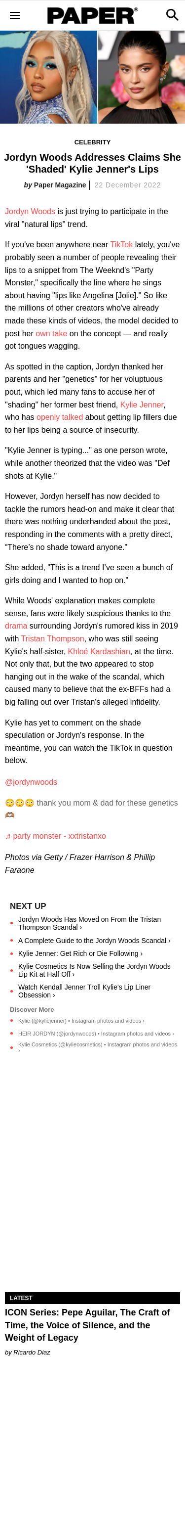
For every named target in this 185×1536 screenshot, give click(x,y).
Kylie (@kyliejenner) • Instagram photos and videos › (81, 1021)
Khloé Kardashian (99, 651)
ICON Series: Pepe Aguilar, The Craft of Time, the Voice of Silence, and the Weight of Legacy (87, 1325)
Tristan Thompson (52, 638)
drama (16, 626)
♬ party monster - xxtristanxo (55, 836)
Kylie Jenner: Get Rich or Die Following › (80, 953)
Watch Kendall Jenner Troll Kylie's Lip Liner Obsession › (84, 991)
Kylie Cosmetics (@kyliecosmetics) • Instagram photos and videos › (97, 1047)
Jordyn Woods (30, 211)
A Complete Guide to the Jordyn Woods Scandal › (94, 941)
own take (51, 333)
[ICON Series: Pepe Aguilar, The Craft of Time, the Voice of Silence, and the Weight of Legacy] (92, 1248)
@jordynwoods (31, 782)
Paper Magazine (60, 185)
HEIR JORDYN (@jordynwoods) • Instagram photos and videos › (96, 1034)
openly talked (60, 417)
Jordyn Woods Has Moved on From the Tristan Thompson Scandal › (89, 923)
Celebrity (92, 142)
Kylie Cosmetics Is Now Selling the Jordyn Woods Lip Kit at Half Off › (94, 970)
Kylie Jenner (141, 405)
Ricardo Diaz (31, 1352)
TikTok (122, 244)
